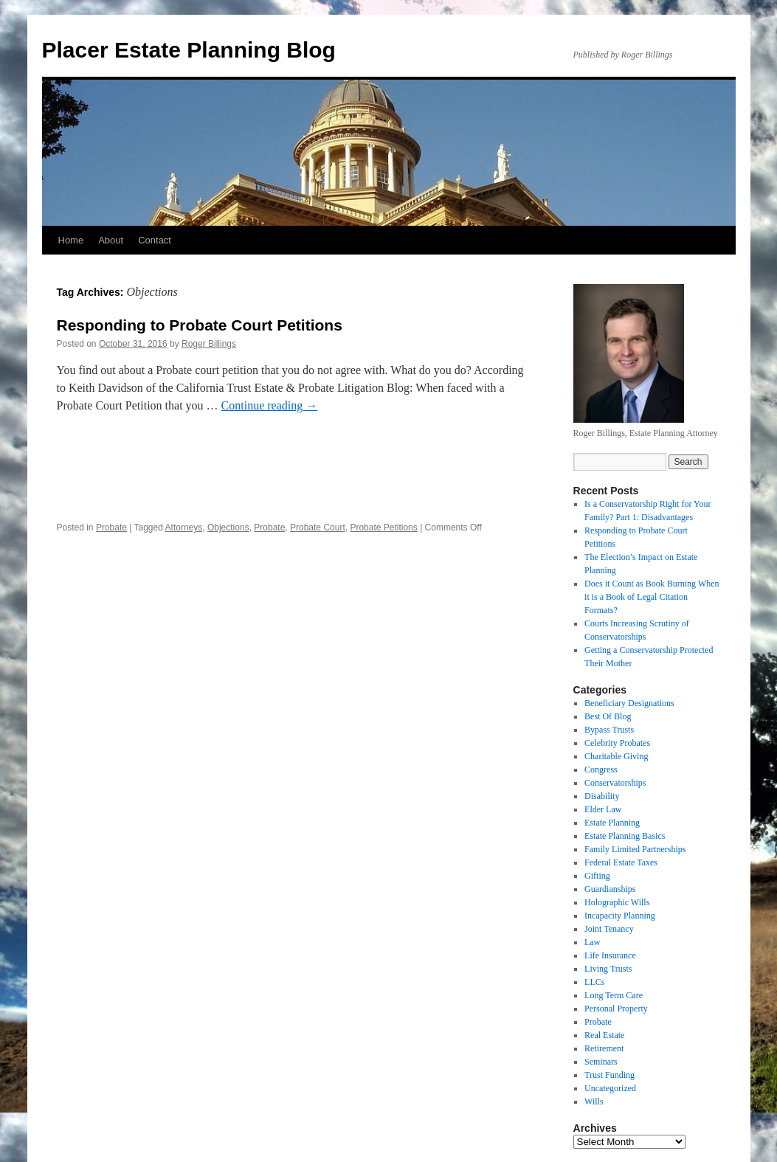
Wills (594, 1101)
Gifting (597, 876)
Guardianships (609, 889)
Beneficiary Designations (629, 703)
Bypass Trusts (609, 729)
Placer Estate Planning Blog (189, 50)
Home (71, 240)
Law (592, 942)
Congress (601, 769)
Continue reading (269, 405)
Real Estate (604, 1035)
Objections (228, 527)
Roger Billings (209, 344)
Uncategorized (610, 1088)
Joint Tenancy (609, 929)
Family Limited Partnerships (635, 849)
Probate (111, 527)
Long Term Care (613, 995)
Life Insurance (610, 955)
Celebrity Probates (617, 743)
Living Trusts (608, 969)
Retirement (604, 1048)
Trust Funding (609, 1075)
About (110, 240)
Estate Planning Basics (624, 836)
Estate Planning (612, 822)
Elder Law (602, 809)
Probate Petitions (383, 527)
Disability (601, 796)
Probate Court (317, 527)
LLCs (594, 982)
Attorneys (184, 527)
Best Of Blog (607, 716)
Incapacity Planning (619, 915)
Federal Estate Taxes (620, 862)
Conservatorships (615, 783)
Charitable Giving (616, 756)
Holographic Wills (616, 902)
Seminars (601, 1061)
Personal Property (616, 1008)
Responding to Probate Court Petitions (199, 325)
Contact (154, 240)
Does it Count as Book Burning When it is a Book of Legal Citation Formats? (651, 596)
